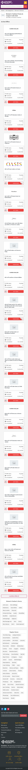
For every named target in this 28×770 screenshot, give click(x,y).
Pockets (20, 670)
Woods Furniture (20, 684)
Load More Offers (14, 596)
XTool (10, 648)
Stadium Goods (15, 690)
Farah (4, 684)
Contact (3, 737)
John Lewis (5, 605)
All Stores (17, 730)
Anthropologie (6, 618)
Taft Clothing (6, 654)
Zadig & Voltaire (16, 635)
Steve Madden (14, 654)
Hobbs (20, 607)
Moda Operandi (20, 624)
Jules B (4, 659)
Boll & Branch (6, 643)
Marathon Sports (13, 651)
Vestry (19, 621)
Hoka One (16, 692)
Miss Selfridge (13, 605)
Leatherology (14, 643)
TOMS (13, 665)
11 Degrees (14, 657)
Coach (20, 657)
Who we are (4, 725)
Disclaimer (3, 732)
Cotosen (5, 670)
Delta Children (6, 673)
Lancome (22, 640)
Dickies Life (19, 679)
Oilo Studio (15, 640)
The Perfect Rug (6, 635)
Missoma (5, 651)
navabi (15, 613)
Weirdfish (5, 616)
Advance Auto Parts (7, 692)
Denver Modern (6, 637)
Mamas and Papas (14, 668)
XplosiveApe (20, 687)
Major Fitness (6, 657)
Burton (13, 687)
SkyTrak (22, 654)
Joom (18, 665)
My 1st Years (11, 684)
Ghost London (6, 610)
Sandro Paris (15, 637)
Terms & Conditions (6, 730)
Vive (22, 692)
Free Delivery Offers (20, 727)
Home (2, 10)
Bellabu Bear (20, 646)
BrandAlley (21, 613)
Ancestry (12, 679)
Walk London (6, 690)
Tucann (10, 659)
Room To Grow (15, 676)
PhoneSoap (5, 695)
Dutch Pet (14, 673)
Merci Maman (6, 624)
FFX (11, 681)
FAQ (2, 735)
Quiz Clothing (6, 687)
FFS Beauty (5, 681)
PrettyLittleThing (7, 613)
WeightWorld (17, 681)
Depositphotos (6, 662)
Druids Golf (5, 679)
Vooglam (16, 648)
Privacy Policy (4, 727)
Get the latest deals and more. (9, 713)
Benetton (5, 668)
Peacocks (14, 610)
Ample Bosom (13, 616)
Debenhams (6, 607)
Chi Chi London (6, 676)
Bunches (14, 662)
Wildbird (13, 646)
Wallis (22, 668)
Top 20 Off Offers (19, 725)
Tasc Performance (14, 695)
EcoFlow (5, 648)
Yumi (15, 621)
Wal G (12, 624)
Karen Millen (14, 607)
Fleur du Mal (6, 646)
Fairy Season (6, 698)
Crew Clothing (6, 665)
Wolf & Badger (17, 659)
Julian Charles (12, 670)
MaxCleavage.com (7, 621)
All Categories (9, 10)
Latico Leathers (6, 640)
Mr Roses (22, 648)
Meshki (12, 698)
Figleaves (14, 618)
